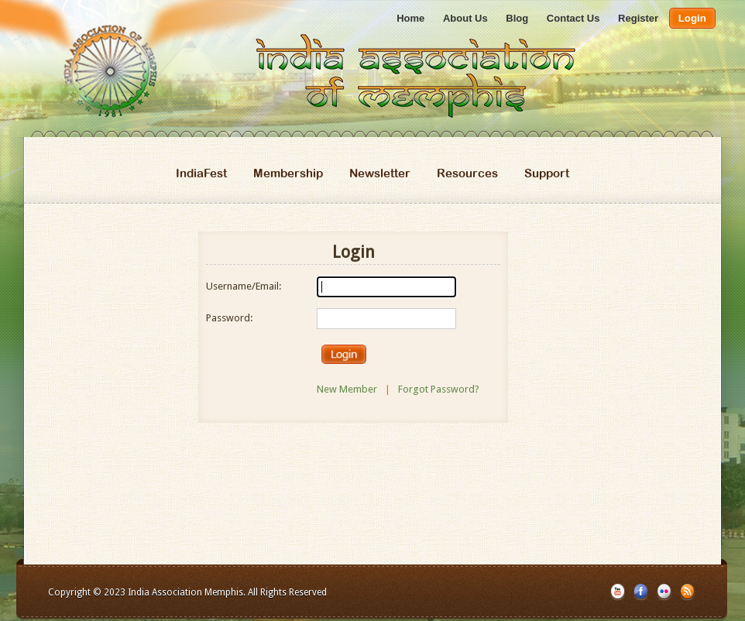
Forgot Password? (438, 389)
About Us (465, 18)
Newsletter (379, 173)
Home (410, 18)
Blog (517, 18)
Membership (288, 173)
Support (546, 173)
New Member (347, 389)
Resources (467, 173)
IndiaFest (201, 173)
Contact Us (573, 18)
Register (638, 18)
